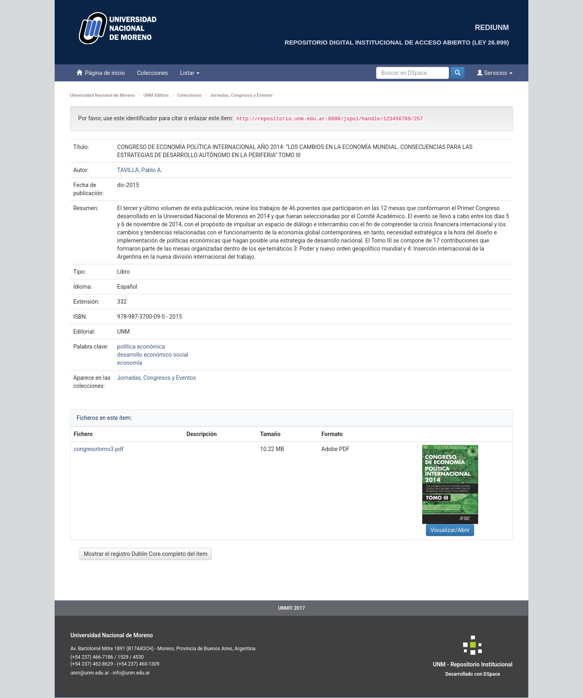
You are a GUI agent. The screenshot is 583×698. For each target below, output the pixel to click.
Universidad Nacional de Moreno (102, 95)
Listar (190, 73)
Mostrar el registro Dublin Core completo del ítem (145, 554)
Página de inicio (101, 72)
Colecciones (152, 73)
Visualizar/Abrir (450, 530)
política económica (141, 346)
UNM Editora (155, 95)
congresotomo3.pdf (98, 449)
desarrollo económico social (152, 354)
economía (129, 363)
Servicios (495, 72)
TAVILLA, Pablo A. (139, 170)
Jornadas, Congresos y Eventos (241, 95)
